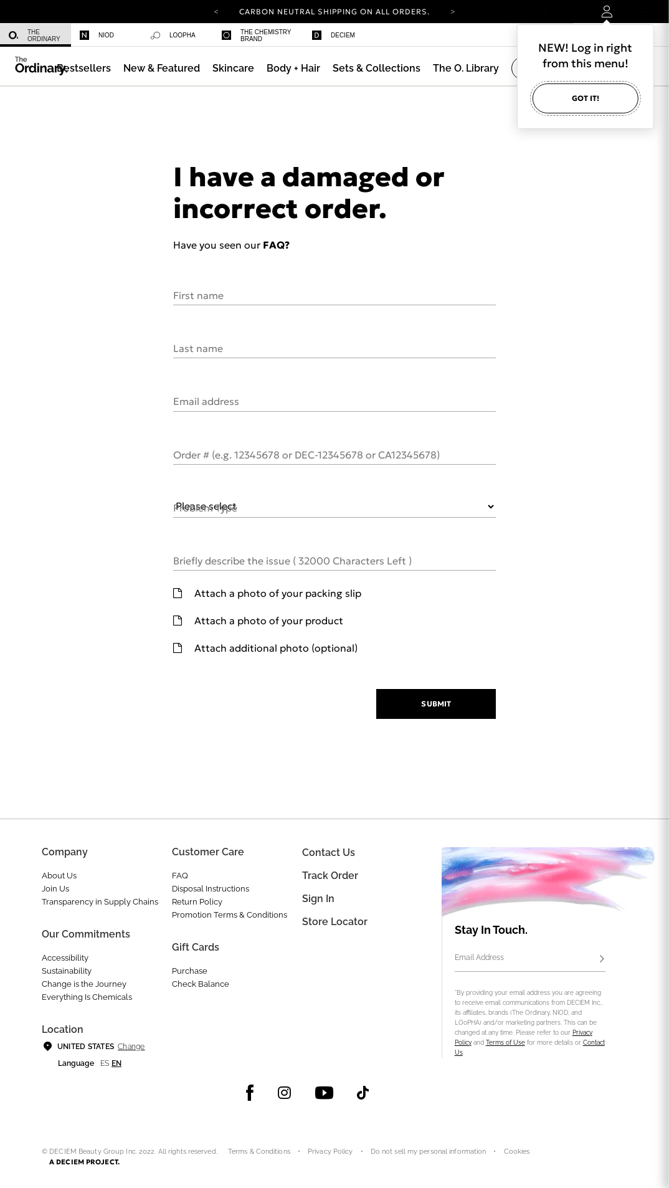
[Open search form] (541, 11)
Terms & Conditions (259, 1152)
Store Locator (335, 922)
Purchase (189, 971)
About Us (59, 875)
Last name (198, 347)
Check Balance (200, 984)
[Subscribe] (601, 959)
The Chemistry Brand (256, 35)
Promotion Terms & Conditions (229, 915)
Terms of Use (505, 1042)
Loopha (173, 35)
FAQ (180, 875)
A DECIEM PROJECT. (84, 1161)
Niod (97, 35)
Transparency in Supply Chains (100, 901)
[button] (161, 68)
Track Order (330, 875)
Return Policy (197, 901)
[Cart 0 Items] (645, 11)
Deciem (333, 35)
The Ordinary (34, 35)
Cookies (517, 1152)
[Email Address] (530, 959)
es (104, 1063)
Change (131, 1046)
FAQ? (276, 245)
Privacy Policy (330, 1152)
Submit (435, 703)
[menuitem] (35, 35)
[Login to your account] (609, 11)
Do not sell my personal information (428, 1152)
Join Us (55, 888)
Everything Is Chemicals (87, 997)
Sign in (318, 899)
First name (198, 294)
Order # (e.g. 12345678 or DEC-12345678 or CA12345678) (306, 454)
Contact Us (328, 852)
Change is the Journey (84, 984)
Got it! (585, 98)
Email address (206, 400)
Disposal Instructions (210, 888)
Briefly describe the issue (292, 560)
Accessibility (65, 957)
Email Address (479, 957)
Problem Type (205, 507)
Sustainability (67, 971)
